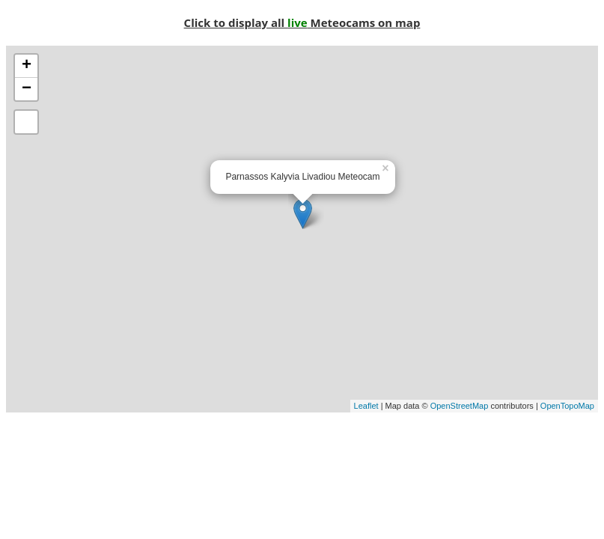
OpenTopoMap (567, 405)
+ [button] (26, 66)
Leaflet (366, 405)
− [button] (26, 89)
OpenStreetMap (459, 405)
